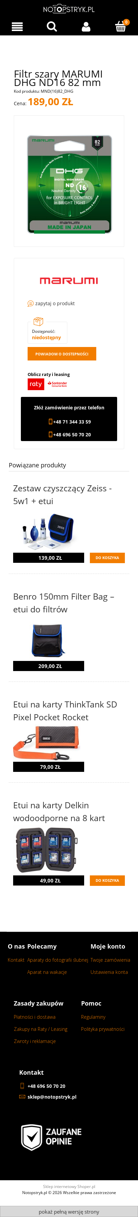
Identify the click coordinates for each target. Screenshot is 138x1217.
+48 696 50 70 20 (72, 435)
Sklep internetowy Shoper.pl (69, 1186)
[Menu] (17, 27)
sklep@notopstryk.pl (52, 1097)
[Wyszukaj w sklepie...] (52, 26)
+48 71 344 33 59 (72, 422)
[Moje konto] (86, 27)
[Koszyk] (121, 26)
